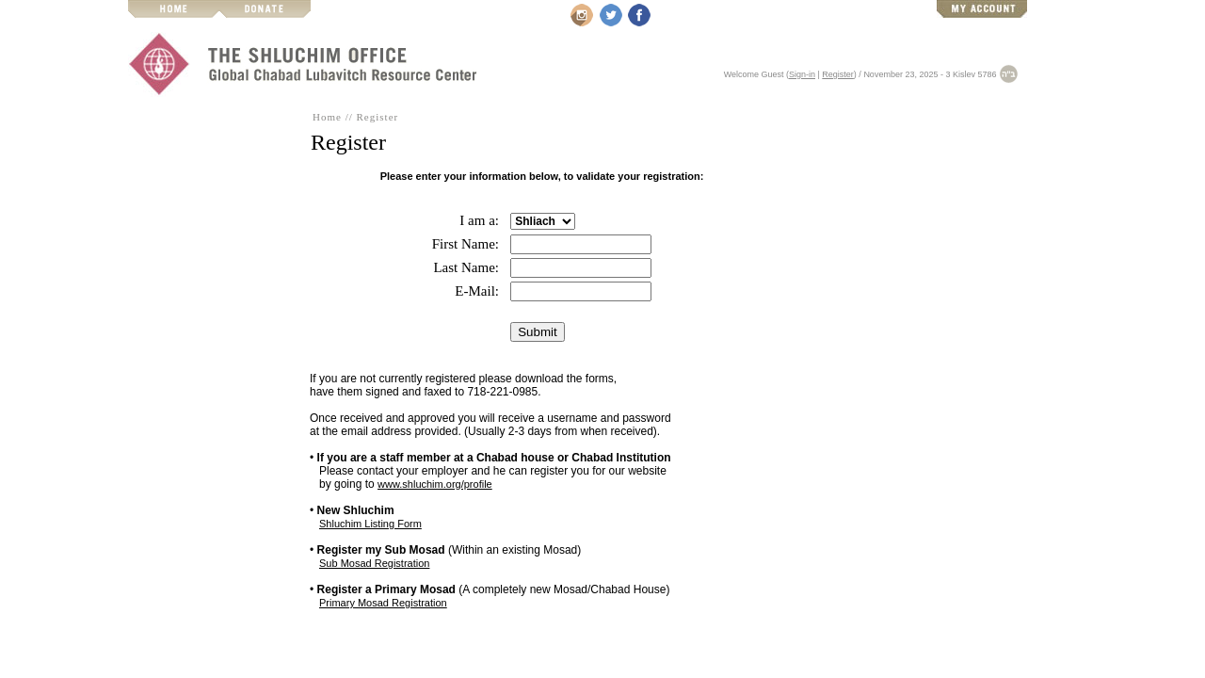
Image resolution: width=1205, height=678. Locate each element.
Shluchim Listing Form (370, 523)
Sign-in (802, 74)
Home (327, 116)
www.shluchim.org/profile (435, 484)
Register (838, 74)
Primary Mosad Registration (383, 602)
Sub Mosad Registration (374, 563)
